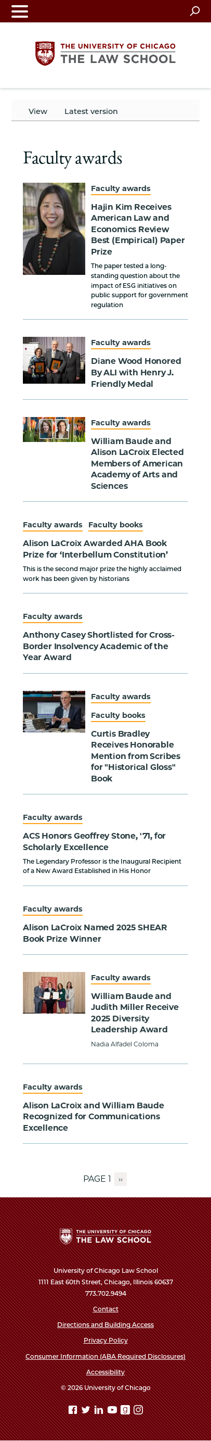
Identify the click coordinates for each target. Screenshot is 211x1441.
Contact (105, 1309)
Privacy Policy (106, 1340)
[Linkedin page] (100, 1412)
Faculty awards (121, 188)
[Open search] (194, 11)
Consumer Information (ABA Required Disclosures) (105, 1356)
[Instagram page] (138, 1412)
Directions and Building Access (105, 1325)
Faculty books (115, 524)
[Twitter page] (87, 1412)
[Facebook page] (74, 1412)
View (38, 111)
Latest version (91, 111)
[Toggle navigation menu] (19, 11)
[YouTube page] (113, 1412)
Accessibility (105, 1372)
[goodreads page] (126, 1412)
